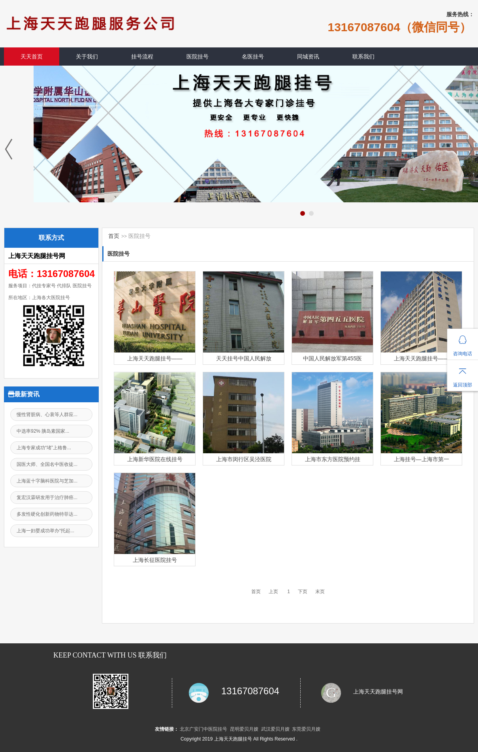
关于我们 (87, 56)
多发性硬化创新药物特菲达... (47, 514)
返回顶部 (462, 385)
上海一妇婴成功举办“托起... (45, 530)
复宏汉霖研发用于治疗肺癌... (47, 497)
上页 (273, 591)
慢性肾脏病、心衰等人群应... (47, 414)
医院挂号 (197, 56)
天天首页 (32, 56)
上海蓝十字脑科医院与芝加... (47, 481)
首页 (113, 236)
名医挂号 (253, 56)
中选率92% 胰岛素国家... (43, 431)
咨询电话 (462, 353)
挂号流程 (142, 56)
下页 (302, 591)
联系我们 (363, 56)
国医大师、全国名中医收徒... (47, 464)
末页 (320, 591)
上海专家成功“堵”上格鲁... (44, 447)
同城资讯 (308, 56)
